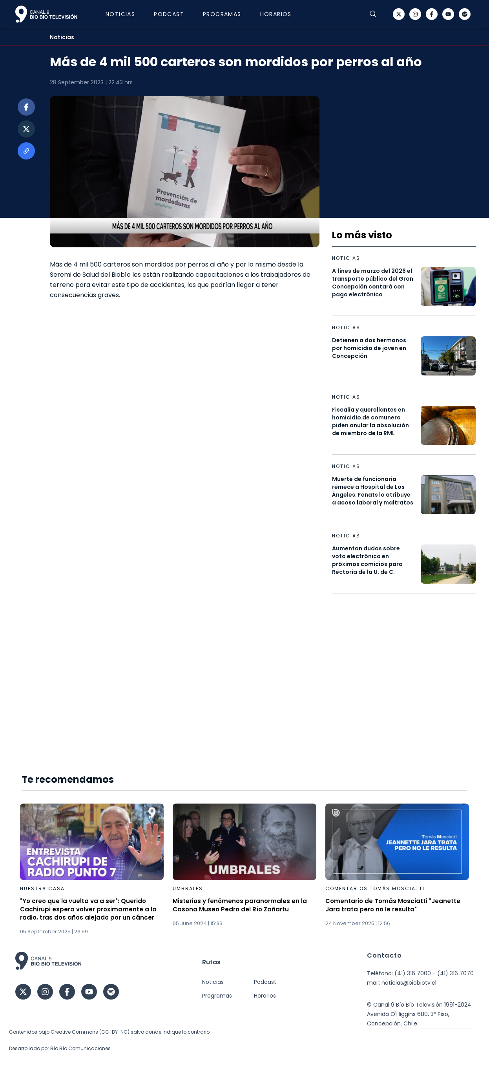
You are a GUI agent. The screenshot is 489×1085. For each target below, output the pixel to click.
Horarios (280, 14)
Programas (226, 14)
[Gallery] (244, 870)
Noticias (124, 14)
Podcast (173, 14)
